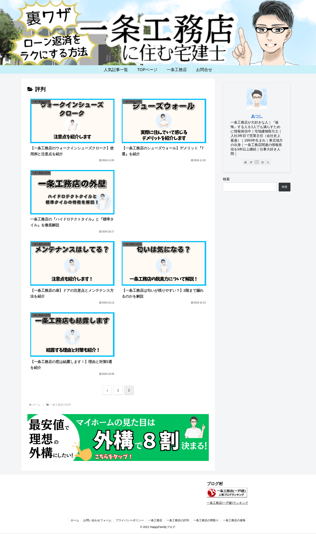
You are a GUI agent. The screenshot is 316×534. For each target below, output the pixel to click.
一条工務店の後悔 (234, 520)
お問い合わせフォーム (97, 520)
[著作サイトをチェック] (245, 162)
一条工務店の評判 (177, 520)
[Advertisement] (164, 197)
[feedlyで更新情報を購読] (262, 162)
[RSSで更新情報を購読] (268, 162)
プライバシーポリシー (130, 520)
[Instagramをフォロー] (256, 162)
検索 (226, 179)
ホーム (75, 520)
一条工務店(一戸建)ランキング (227, 503)
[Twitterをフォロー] (251, 162)
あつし (257, 116)
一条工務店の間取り (206, 520)
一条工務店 (155, 520)
